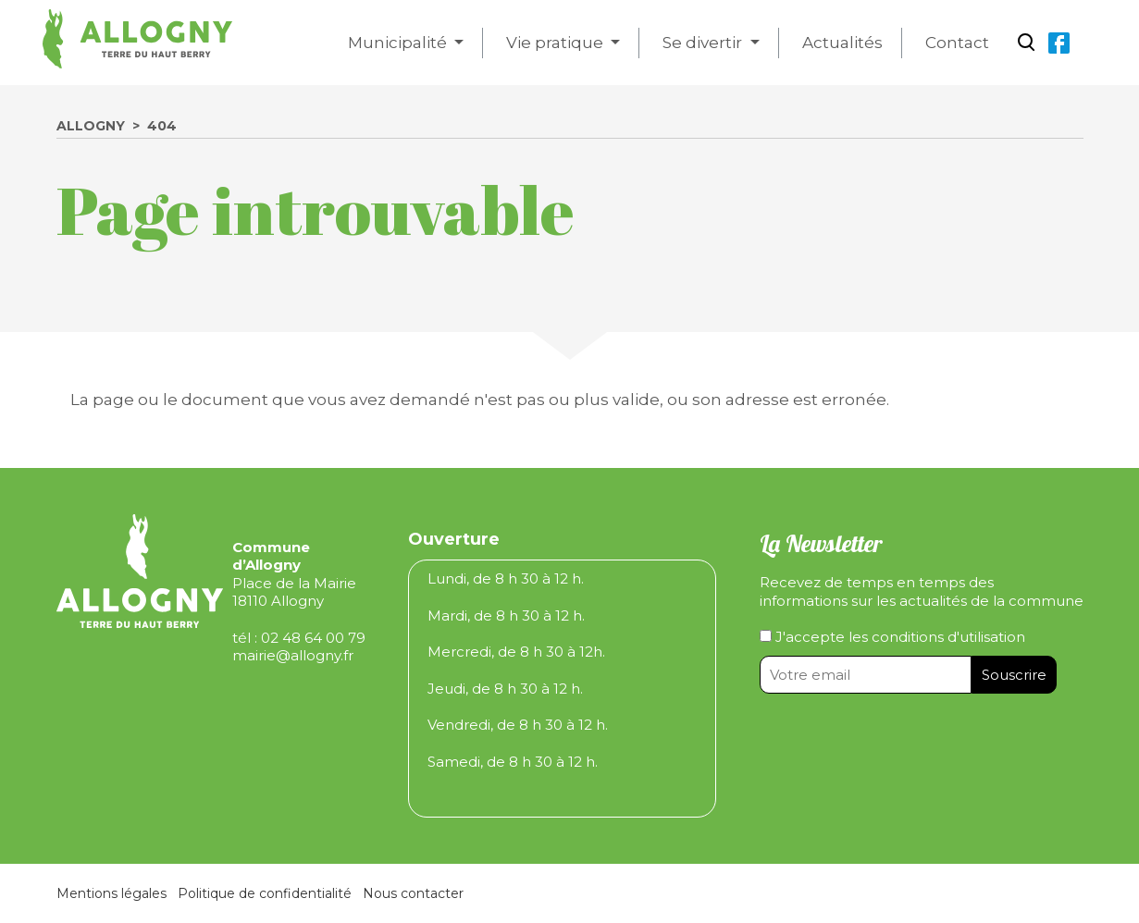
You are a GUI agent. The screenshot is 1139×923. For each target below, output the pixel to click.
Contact (957, 42)
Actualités (842, 42)
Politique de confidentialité (265, 893)
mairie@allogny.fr (292, 655)
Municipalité (399, 42)
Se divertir (704, 42)
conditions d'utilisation (948, 637)
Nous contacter (413, 893)
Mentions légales (111, 893)
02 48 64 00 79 (313, 637)
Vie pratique (556, 42)
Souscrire (1014, 674)
